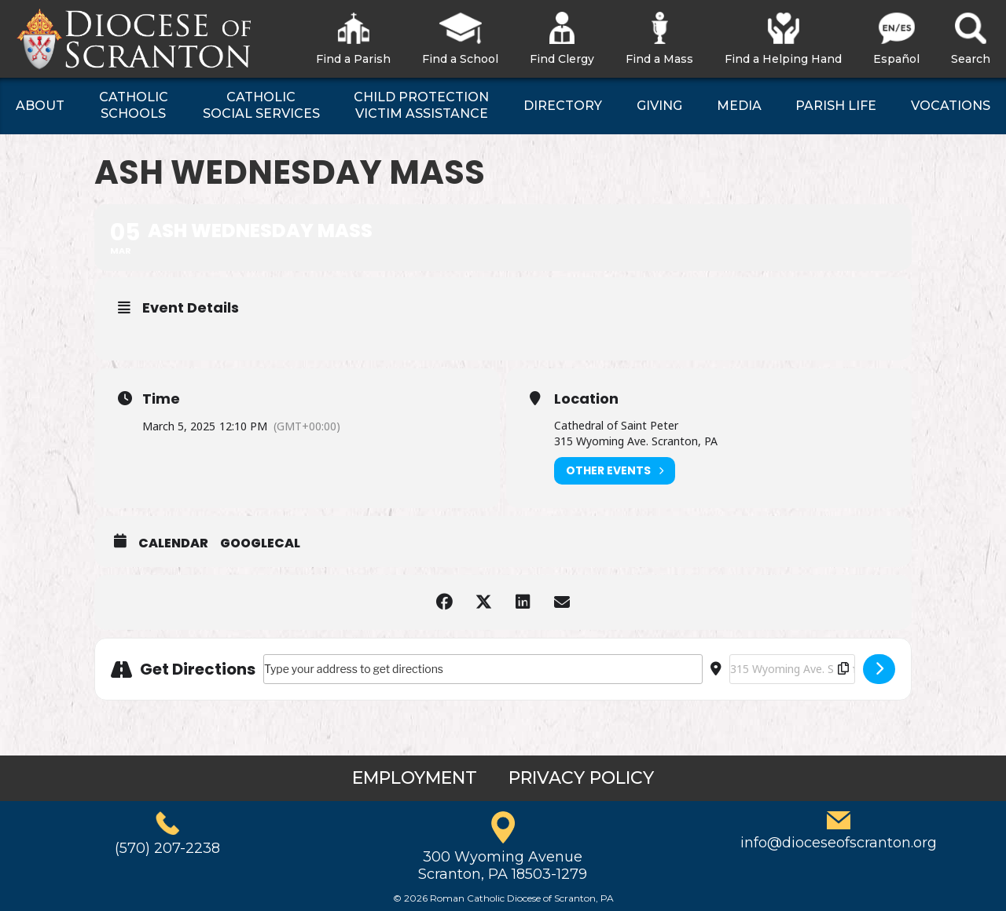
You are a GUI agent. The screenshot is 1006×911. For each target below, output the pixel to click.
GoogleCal (260, 543)
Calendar (173, 543)
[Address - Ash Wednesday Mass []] (483, 669)
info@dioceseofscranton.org (838, 842)
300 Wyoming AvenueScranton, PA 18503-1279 (502, 865)
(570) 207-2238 (167, 848)
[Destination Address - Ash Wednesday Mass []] (792, 669)
